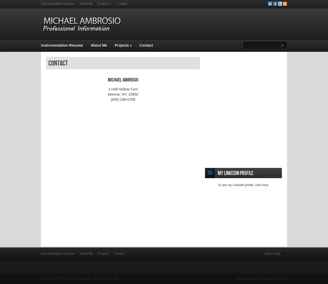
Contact (122, 4)
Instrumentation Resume (58, 4)
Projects (104, 4)
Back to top (272, 254)
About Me (86, 4)
